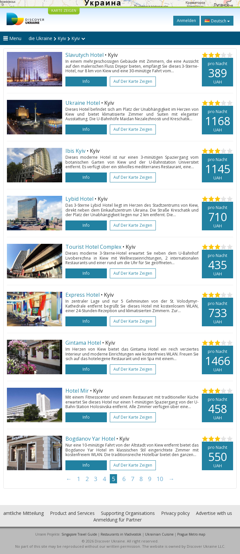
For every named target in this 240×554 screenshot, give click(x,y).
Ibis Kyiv (75, 150)
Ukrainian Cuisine (159, 534)
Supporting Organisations (128, 513)
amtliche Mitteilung (23, 513)
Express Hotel (82, 294)
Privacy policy (175, 513)
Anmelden (186, 20)
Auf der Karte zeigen (132, 81)
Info (86, 81)
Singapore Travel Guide (79, 534)
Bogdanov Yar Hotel (90, 438)
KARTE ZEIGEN (63, 10)
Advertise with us (214, 513)
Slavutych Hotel (84, 54)
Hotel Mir (77, 390)
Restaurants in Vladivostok (121, 534)
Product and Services (72, 513)
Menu (12, 38)
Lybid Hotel (80, 198)
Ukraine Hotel (82, 102)
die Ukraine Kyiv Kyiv (57, 38)
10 (159, 479)
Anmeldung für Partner (117, 520)
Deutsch (217, 21)
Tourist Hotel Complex (93, 246)
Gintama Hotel (83, 342)
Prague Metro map (191, 534)
